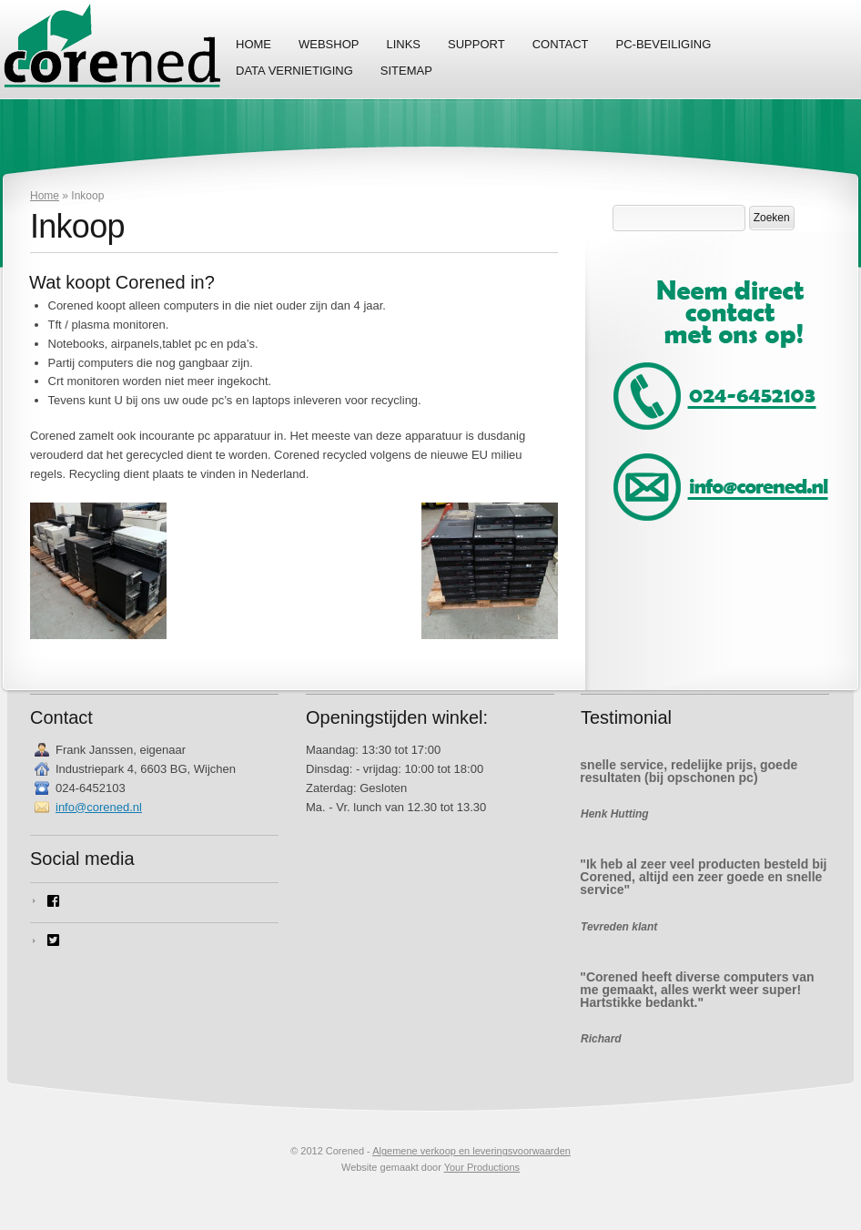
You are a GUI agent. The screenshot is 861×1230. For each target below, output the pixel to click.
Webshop (329, 44)
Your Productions (482, 1167)
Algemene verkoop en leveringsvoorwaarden (471, 1150)
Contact (560, 44)
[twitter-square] (154, 940)
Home (253, 44)
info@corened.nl (99, 807)
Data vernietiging (294, 70)
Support (476, 44)
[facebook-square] (154, 900)
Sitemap (406, 70)
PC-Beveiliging (664, 44)
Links (403, 44)
